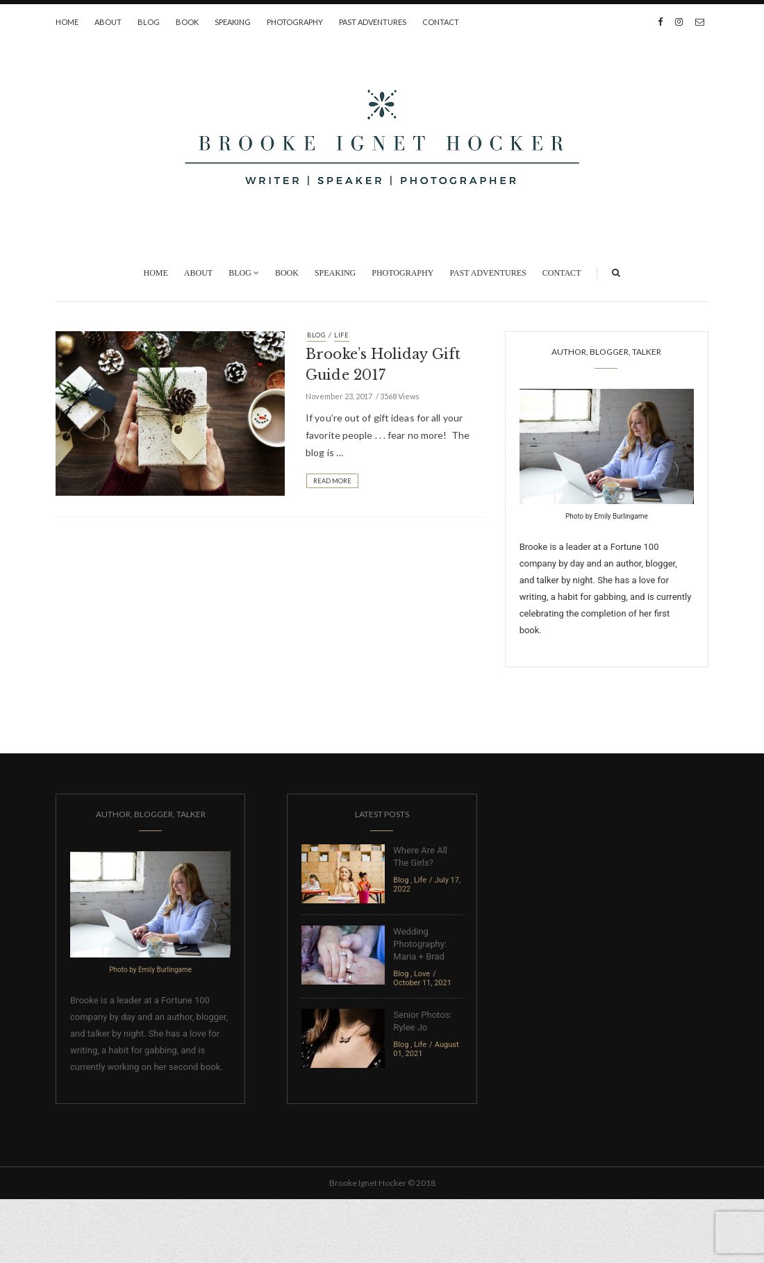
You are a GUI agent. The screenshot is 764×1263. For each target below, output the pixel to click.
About (108, 21)
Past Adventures (372, 21)
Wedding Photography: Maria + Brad (420, 944)
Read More (332, 481)
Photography (295, 21)
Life (341, 335)
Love (422, 973)
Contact (440, 21)
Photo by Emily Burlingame (606, 516)
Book (187, 21)
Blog (149, 21)
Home (67, 21)
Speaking (233, 21)
